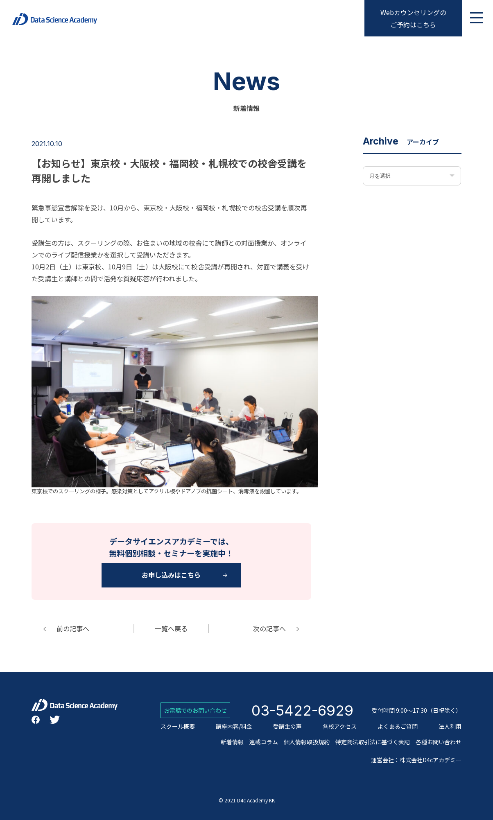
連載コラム (263, 742)
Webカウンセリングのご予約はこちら (413, 18)
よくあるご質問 (398, 726)
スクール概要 (178, 726)
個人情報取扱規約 (307, 742)
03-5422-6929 (302, 710)
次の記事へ (269, 628)
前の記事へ (73, 628)
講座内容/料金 (234, 726)
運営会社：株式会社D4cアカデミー (416, 760)
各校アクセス (340, 726)
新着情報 (232, 742)
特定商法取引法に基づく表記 (372, 742)
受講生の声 (287, 726)
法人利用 (450, 726)
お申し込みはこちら (171, 575)
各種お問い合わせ (438, 742)
